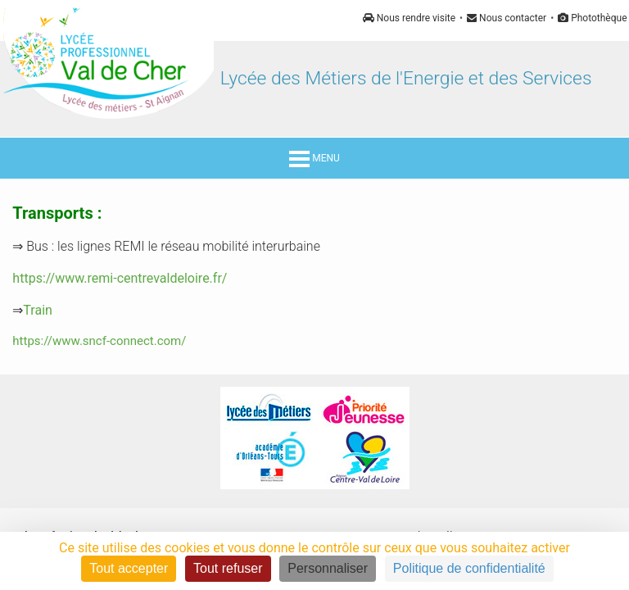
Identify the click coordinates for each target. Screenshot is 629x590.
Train (37, 310)
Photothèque (592, 18)
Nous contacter (506, 18)
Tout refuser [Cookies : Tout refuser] (227, 568)
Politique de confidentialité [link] (469, 568)
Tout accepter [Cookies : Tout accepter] (128, 568)
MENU (314, 158)
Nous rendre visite (409, 18)
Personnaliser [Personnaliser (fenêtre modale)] (327, 568)
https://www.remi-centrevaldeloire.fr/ (119, 278)
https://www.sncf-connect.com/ (99, 341)
